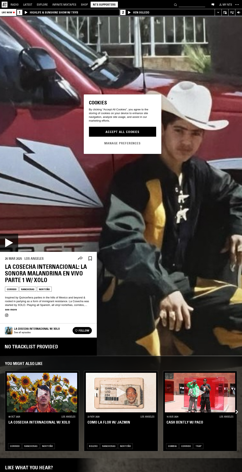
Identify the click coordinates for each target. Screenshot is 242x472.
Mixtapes (64, 4)
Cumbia (172, 446)
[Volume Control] (238, 12)
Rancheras (27, 289)
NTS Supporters (104, 4)
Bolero (93, 446)
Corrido (12, 289)
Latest (27, 4)
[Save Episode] (90, 259)
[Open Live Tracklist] (231, 12)
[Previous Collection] (234, 407)
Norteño (44, 289)
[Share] (80, 258)
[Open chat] (212, 4)
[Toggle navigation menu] (237, 4)
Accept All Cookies (122, 132)
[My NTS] (225, 4)
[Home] (4, 4)
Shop (84, 4)
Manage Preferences (122, 143)
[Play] (9, 243)
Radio (15, 4)
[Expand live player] (218, 12)
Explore (42, 4)
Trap (198, 446)
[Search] (175, 4)
